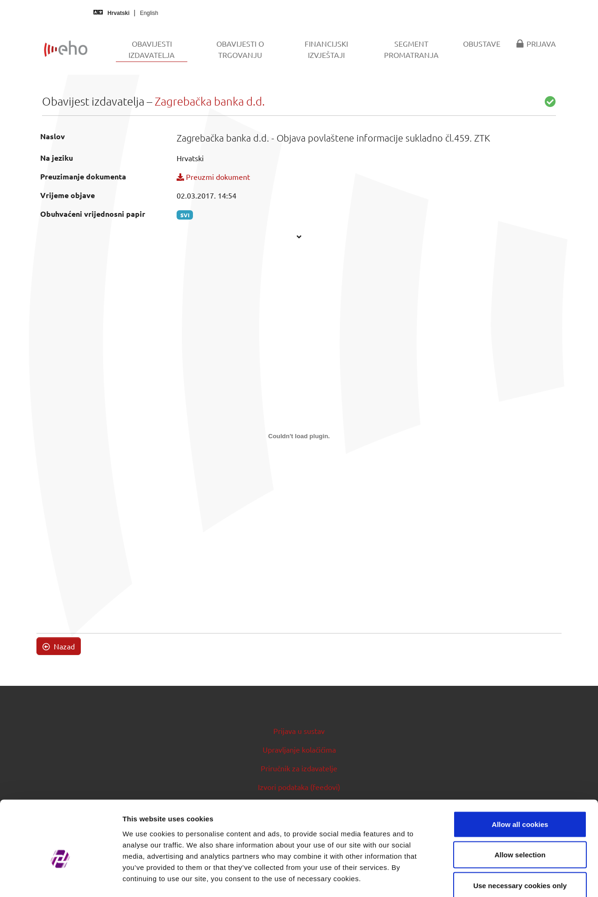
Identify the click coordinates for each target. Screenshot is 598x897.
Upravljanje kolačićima (299, 749)
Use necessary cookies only (520, 836)
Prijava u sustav (299, 730)
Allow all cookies (520, 774)
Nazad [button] (59, 646)
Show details (490, 879)
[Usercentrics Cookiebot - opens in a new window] (60, 879)
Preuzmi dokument (213, 176)
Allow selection (519, 805)
